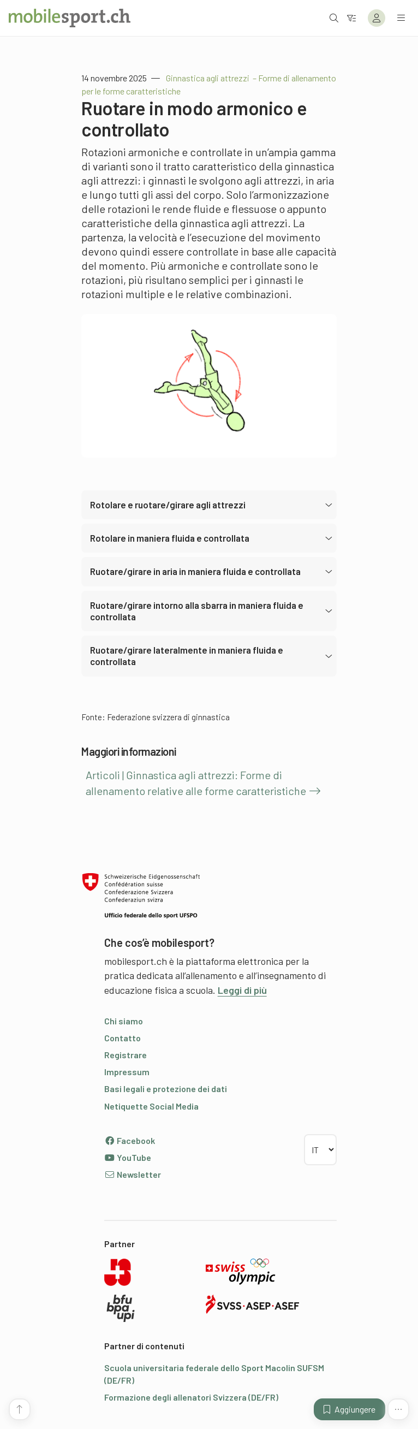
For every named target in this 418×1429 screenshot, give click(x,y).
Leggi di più (242, 990)
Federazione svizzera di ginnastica (168, 717)
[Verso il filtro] (351, 17)
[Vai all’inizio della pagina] (20, 1409)
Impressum (127, 1071)
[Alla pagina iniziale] (69, 18)
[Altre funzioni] (398, 1409)
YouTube (127, 1157)
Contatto (122, 1038)
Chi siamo (123, 1021)
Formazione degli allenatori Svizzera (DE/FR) (191, 1397)
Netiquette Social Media (151, 1106)
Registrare (125, 1054)
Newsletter (132, 1174)
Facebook (129, 1140)
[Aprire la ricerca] (334, 17)
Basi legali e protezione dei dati (165, 1088)
